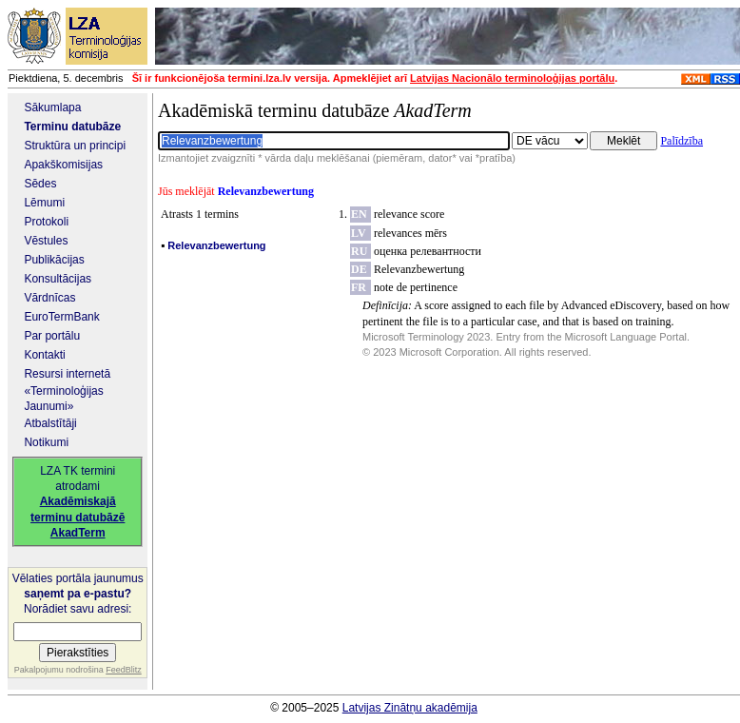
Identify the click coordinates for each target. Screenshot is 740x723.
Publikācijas (54, 259)
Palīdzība (681, 140)
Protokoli (46, 221)
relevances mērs (410, 233)
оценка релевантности (427, 251)
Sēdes (40, 183)
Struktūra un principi (75, 145)
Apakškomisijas (63, 164)
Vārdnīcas (49, 297)
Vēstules (46, 240)
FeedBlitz (124, 669)
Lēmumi (44, 202)
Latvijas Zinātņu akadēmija (409, 707)
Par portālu (52, 335)
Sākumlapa (52, 107)
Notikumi (46, 442)
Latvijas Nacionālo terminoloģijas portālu (512, 78)
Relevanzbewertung (419, 269)
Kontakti (44, 355)
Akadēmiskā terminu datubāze (315, 110)
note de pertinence (416, 287)
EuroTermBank (61, 316)
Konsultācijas (57, 278)
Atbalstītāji (50, 423)
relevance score (409, 214)
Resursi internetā (67, 374)
